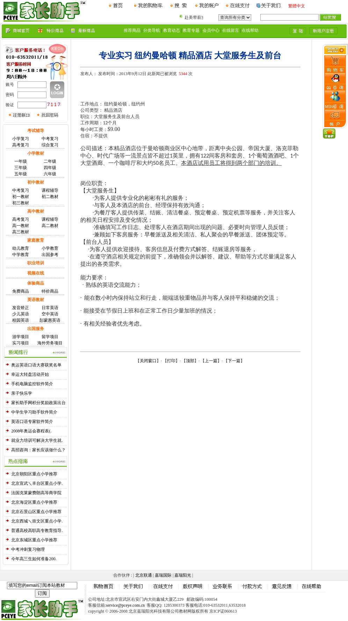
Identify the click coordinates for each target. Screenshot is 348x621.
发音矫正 (20, 307)
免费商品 (20, 291)
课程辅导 (50, 190)
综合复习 (50, 145)
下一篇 (234, 360)
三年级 (20, 167)
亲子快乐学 (21, 393)
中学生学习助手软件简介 (34, 412)
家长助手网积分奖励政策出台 (38, 402)
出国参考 (50, 254)
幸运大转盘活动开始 (30, 374)
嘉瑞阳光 (182, 575)
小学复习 (20, 138)
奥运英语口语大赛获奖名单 (36, 365)
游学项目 (20, 336)
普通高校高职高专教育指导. (37, 530)
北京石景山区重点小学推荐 (36, 511)
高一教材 (20, 225)
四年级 (50, 167)
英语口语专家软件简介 (32, 421)
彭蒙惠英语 (49, 320)
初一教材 (20, 196)
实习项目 (20, 343)
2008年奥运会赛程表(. (31, 431)
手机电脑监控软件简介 (32, 383)
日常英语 (50, 307)
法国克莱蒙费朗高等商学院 (36, 492)
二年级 (50, 161)
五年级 (20, 173)
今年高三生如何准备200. (33, 558)
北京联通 (143, 575)
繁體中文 (296, 5)
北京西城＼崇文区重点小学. (37, 521)
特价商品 (50, 291)
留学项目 (50, 336)
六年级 (50, 173)
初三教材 (20, 202)
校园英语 (20, 320)
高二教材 (50, 225)
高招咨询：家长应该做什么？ (38, 449)
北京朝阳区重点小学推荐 (34, 474)
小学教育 (50, 248)
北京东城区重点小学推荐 (34, 540)
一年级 (20, 161)
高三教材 (20, 231)
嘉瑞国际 (163, 575)
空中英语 (50, 314)
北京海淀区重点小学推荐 (34, 502)
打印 (171, 360)
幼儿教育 (20, 248)
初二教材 (50, 196)
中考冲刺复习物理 (28, 549)
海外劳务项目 (50, 343)
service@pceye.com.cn (125, 605)
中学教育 (20, 254)
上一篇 (211, 360)
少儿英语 (20, 314)
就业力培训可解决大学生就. (37, 440)
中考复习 (50, 138)
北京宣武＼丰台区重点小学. (37, 483)
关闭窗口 (148, 360)
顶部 (190, 360)
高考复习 (20, 145)
